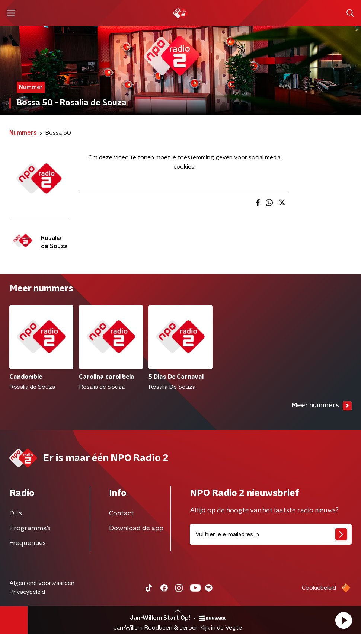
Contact (121, 513)
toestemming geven (205, 157)
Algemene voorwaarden (41, 583)
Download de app (136, 528)
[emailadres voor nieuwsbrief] (271, 534)
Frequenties (27, 543)
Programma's (30, 528)
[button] (343, 620)
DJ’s (15, 513)
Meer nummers (321, 405)
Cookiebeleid (319, 588)
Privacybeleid (27, 592)
